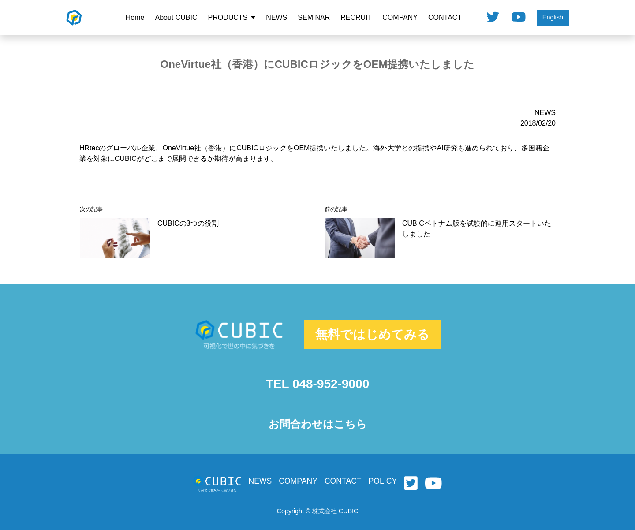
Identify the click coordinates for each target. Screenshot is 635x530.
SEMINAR (314, 17)
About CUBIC (176, 17)
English (552, 17)
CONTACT (445, 17)
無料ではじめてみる (372, 334)
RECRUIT (356, 17)
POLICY (383, 481)
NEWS (276, 17)
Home (135, 17)
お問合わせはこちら (318, 424)
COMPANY (400, 17)
